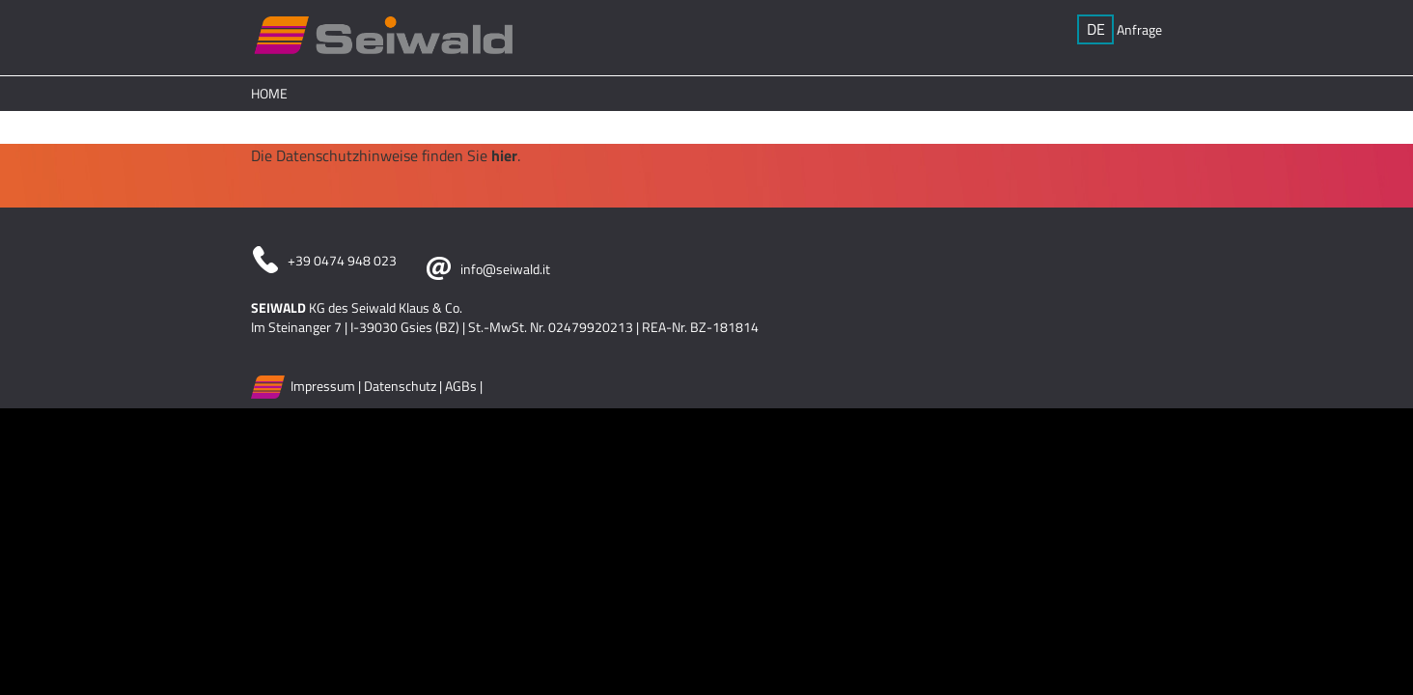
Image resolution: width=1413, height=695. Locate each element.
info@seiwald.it (505, 269)
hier (504, 155)
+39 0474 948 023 (342, 260)
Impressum (323, 385)
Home (269, 93)
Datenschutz (400, 385)
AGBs (461, 385)
